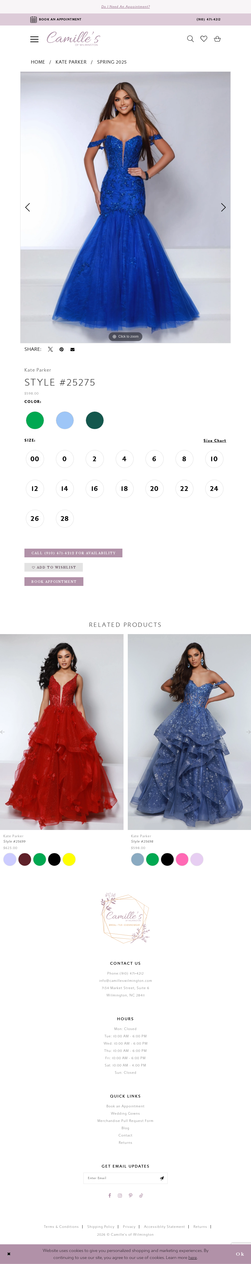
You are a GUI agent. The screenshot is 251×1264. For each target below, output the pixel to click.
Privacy (129, 1227)
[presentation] (62, 732)
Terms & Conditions (61, 1227)
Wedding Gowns (125, 1113)
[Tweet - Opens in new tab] (50, 349)
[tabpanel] (125, 207)
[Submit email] (162, 1178)
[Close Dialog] (8, 1254)
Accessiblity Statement (164, 1227)
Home (38, 62)
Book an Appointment (125, 1106)
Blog (125, 1128)
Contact (125, 1135)
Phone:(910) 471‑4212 (125, 973)
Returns (126, 1143)
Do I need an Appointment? (125, 7)
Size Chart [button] (215, 441)
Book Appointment (54, 582)
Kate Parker (71, 62)
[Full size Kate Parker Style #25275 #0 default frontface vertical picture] (125, 207)
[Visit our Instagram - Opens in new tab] (120, 1195)
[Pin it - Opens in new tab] (62, 349)
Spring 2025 (112, 62)
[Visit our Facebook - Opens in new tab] (109, 1195)
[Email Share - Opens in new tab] (72, 349)
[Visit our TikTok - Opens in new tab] (141, 1195)
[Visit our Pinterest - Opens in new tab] (130, 1195)
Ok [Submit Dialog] (240, 1254)
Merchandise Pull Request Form (125, 1121)
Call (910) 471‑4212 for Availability (73, 553)
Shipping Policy (101, 1227)
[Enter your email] (125, 1178)
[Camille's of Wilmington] (73, 39)
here (192, 1257)
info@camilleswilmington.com (125, 981)
